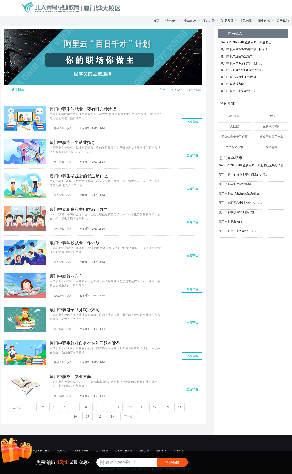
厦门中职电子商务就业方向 (238, 90)
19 (112, 416)
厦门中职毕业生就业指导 (237, 56)
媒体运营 (271, 147)
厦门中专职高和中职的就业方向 (241, 70)
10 (130, 407)
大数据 (234, 126)
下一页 (128, 416)
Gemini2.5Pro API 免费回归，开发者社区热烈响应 (248, 42)
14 (179, 407)
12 (154, 407)
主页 (162, 90)
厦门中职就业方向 (232, 84)
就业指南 (195, 90)
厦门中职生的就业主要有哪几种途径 (244, 49)
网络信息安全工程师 (234, 136)
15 (191, 407)
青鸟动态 (177, 90)
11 (142, 407)
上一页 (17, 407)
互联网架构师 (271, 126)
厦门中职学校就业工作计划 (238, 77)
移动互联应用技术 (271, 136)
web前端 (234, 116)
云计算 (271, 116)
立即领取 (172, 462)
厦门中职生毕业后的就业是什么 (241, 63)
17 (87, 416)
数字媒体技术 (234, 147)
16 (75, 416)
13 (167, 407)
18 (100, 416)
